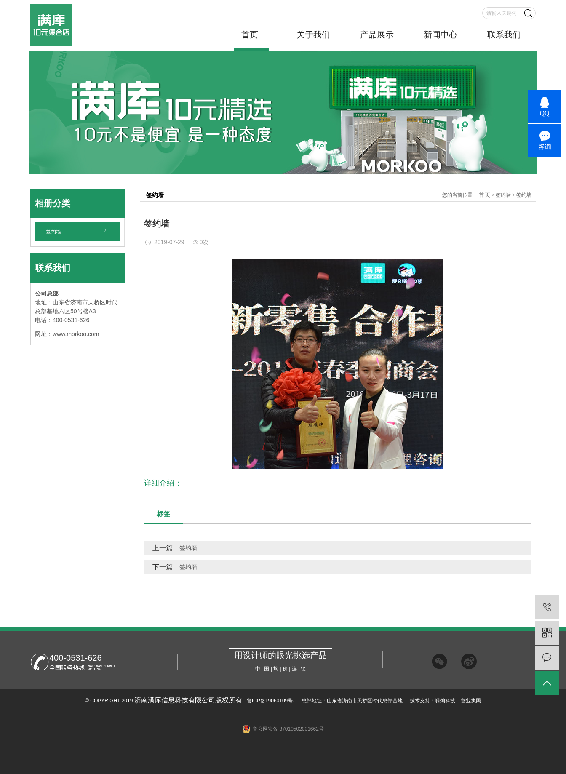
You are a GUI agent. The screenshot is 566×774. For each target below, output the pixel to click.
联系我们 (504, 34)
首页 (249, 34)
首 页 (484, 195)
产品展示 (377, 34)
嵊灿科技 (445, 701)
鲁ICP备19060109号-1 (271, 701)
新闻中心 (440, 34)
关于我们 (313, 34)
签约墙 (53, 232)
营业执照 (471, 701)
